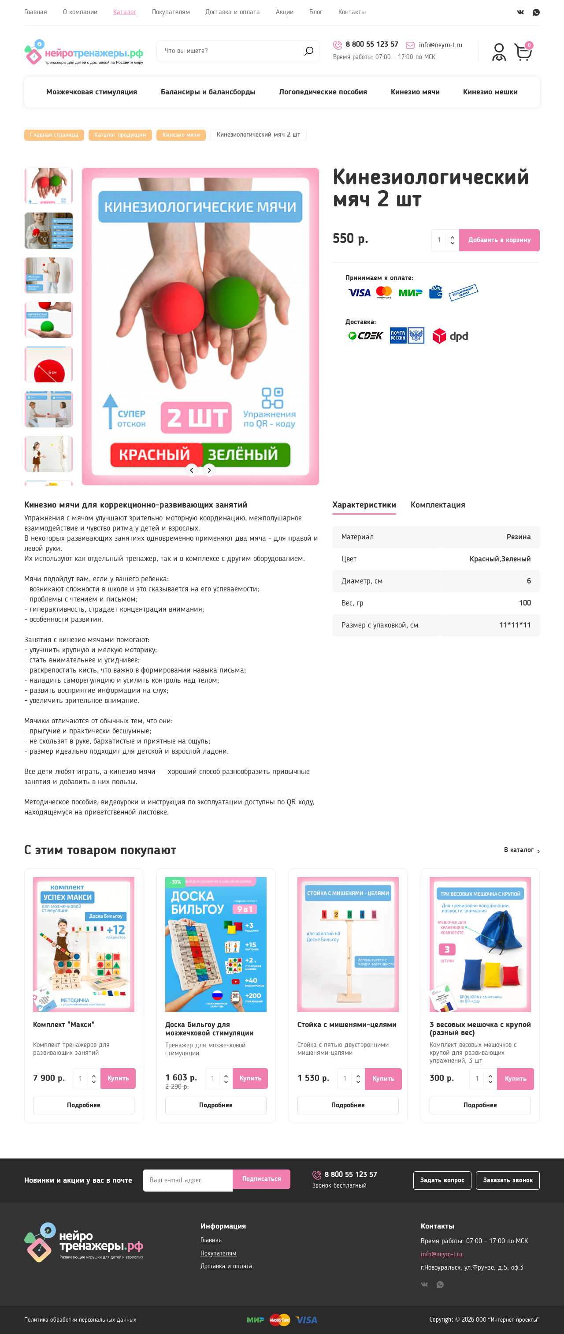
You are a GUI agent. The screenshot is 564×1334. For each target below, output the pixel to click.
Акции (284, 12)
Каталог (124, 12)
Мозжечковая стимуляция (91, 92)
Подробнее (83, 1105)
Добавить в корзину (499, 240)
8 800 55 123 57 (368, 45)
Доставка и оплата (232, 12)
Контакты (352, 12)
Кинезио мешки (490, 92)
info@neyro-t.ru (440, 45)
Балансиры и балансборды (208, 92)
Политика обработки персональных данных (80, 1320)
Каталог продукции (128, 135)
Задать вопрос (433, 1180)
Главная (35, 12)
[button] (191, 470)
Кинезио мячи (415, 92)
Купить (119, 1079)
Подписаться (262, 1180)
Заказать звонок (504, 1180)
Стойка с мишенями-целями (347, 1025)
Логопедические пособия (323, 92)
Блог (316, 12)
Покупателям (171, 12)
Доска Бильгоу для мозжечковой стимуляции (210, 1029)
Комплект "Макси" (65, 1025)
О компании (80, 12)
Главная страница (57, 135)
